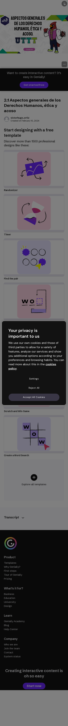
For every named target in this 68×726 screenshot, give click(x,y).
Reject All (34, 387)
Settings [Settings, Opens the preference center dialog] (34, 378)
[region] (34, 363)
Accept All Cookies (34, 397)
